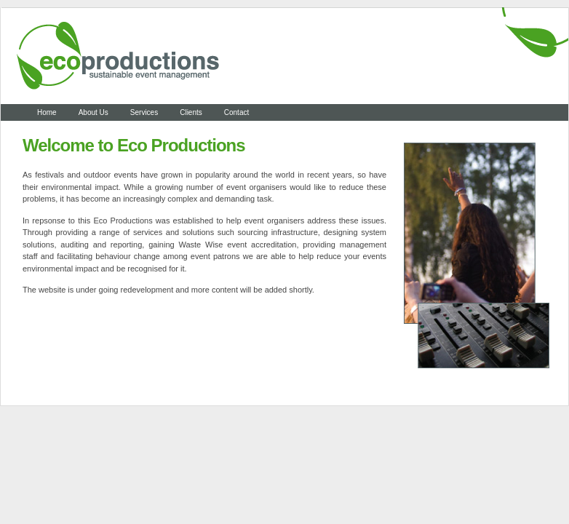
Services (144, 112)
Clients (191, 112)
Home (47, 112)
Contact (236, 112)
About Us (93, 112)
